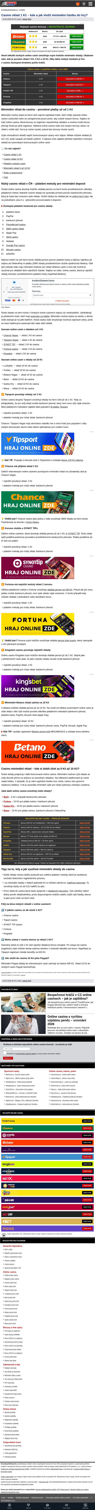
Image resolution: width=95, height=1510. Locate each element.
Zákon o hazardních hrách (13, 1257)
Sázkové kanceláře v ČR (13, 1268)
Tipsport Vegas (11, 340)
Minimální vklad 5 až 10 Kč (17, 168)
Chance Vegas (11, 335)
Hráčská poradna (10, 1457)
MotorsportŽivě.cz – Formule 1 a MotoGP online (21, 1093)
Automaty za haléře (11, 1386)
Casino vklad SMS (11, 1390)
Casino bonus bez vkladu (13, 1349)
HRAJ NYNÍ (76, 36)
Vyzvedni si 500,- (74, 91)
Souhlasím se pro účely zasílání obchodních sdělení (33, 1054)
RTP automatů (9, 1383)
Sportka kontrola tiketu (12, 1434)
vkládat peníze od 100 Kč (59, 589)
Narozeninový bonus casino (14, 1342)
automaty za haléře (40, 316)
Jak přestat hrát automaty (13, 1446)
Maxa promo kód (10, 1323)
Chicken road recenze (12, 1401)
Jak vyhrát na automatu (12, 1372)
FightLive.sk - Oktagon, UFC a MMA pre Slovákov (22, 1100)
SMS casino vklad (15, 229)
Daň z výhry (8, 1249)
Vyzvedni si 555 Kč (74, 102)
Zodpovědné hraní (56, 1469)
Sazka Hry (9, 806)
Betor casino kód (10, 1286)
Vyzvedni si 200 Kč (74, 79)
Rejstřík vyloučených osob (13, 1253)
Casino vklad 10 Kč (13, 159)
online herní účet (80, 196)
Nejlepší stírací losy (11, 1438)
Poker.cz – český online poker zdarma (63, 1089)
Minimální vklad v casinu (13, 1375)
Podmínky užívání (37, 1497)
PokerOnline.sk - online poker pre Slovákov (65, 1104)
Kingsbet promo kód (11, 1316)
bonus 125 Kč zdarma (72, 460)
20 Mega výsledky (10, 1427)
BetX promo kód (10, 1297)
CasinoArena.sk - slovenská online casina (64, 1100)
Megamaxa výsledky (11, 1420)
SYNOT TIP (9, 344)
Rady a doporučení (13, 173)
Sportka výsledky (10, 1416)
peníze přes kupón (67, 640)
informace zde (43, 1482)
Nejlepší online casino (12, 1279)
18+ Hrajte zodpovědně (80, 1497)
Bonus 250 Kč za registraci (13, 1353)
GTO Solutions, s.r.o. (8, 1500)
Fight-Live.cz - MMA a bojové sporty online (20, 1078)
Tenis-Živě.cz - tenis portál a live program (19, 1089)
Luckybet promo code (12, 1294)
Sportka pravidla (10, 1412)
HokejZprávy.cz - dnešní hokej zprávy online (20, 1086)
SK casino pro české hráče (13, 1379)
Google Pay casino (15, 245)
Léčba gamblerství (11, 1453)
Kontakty (10, 1497)
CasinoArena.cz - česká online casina (63, 1074)
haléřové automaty (76, 883)
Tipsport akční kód (11, 1290)
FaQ (6, 177)
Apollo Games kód (11, 1320)
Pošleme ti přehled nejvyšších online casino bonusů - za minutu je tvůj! (37, 1044)
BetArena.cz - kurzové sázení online (17, 1074)
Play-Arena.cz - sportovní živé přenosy (63, 1093)
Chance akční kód (10, 1283)
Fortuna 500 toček (11, 1357)
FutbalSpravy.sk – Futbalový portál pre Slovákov (66, 1097)
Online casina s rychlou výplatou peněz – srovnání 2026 (67, 1020)
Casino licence (9, 1264)
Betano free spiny (10, 1360)
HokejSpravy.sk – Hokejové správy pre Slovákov (21, 1104)
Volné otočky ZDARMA (12, 1334)
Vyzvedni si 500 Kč (74, 97)
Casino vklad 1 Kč (12, 154)
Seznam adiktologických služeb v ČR (47, 1489)
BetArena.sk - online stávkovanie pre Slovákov (21, 1097)
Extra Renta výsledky (12, 1431)
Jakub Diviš (26, 19)
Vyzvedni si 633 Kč (74, 85)
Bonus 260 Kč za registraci (13, 1338)
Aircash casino (13, 249)
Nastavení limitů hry (11, 1449)
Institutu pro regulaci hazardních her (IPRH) (15, 1469)
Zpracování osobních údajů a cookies (58, 1497)
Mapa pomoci (65, 1489)
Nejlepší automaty (10, 1368)
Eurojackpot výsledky (12, 1423)
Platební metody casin (14, 163)
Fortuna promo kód (11, 1309)
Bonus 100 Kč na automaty (13, 1346)
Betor (6, 810)
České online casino (11, 1275)
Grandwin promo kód (11, 1305)
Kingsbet (8, 353)
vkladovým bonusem (58, 891)
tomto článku (32, 522)
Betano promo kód (41, 731)
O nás (3, 1497)
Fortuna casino (11, 349)
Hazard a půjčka (10, 1260)
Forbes (7, 801)
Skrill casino (12, 237)
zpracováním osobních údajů (25, 1054)
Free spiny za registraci (12, 1331)
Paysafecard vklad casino (13, 1394)
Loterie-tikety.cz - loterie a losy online (63, 1078)
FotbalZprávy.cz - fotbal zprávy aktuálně (19, 1082)
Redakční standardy (22, 1497)
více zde (23, 975)
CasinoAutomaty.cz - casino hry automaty (64, 1082)
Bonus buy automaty (11, 1405)
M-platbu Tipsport (59, 407)
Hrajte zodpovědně (6, 972)
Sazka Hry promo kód (12, 1301)
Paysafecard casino (16, 224)
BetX (6, 797)
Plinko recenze (9, 1398)
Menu (90, 3)
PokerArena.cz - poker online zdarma (63, 1086)
